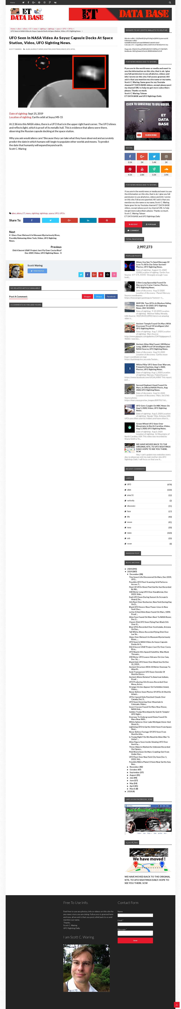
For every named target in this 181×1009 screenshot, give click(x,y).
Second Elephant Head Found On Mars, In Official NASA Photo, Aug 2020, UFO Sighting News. (152, 381)
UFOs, (73, 49)
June (132, 774)
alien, (28, 49)
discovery (131, 500)
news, (41, 49)
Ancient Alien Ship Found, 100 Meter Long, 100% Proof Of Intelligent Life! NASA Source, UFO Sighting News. (153, 340)
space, (63, 49)
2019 (129, 565)
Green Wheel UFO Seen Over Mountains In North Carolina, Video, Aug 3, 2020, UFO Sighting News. (153, 420)
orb (128, 532)
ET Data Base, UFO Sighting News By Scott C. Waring (28, 1006)
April (132, 780)
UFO (64, 29)
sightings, (56, 49)
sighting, (48, 49)
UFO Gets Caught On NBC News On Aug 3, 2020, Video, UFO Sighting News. (153, 402)
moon (129, 516)
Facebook (111, 284)
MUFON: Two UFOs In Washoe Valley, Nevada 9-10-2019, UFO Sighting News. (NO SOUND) (153, 299)
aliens (25, 29)
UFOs (70, 29)
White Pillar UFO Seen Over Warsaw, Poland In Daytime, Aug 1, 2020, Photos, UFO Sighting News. (153, 360)
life (128, 510)
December (134, 568)
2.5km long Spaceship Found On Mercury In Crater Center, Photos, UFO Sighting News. (152, 279)
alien (19, 29)
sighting (43, 29)
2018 (129, 785)
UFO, (68, 49)
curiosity (130, 494)
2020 (129, 563)
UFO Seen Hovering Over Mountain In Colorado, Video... (146, 697)
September (135, 766)
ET (31, 29)
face (129, 505)
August (133, 769)
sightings (51, 29)
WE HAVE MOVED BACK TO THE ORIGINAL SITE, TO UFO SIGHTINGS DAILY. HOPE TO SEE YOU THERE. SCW (153, 442)
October (134, 763)
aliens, (33, 49)
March (133, 782)
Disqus (99, 284)
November (134, 761)
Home (12, 2)
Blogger (87, 284)
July (132, 772)
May (132, 777)
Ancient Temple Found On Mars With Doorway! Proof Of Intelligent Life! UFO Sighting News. (153, 319)
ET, (37, 49)
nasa (129, 521)
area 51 (130, 489)
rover (129, 537)
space (58, 29)
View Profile (37, 258)
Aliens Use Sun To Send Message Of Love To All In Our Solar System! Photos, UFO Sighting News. (152, 258)
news (36, 29)
